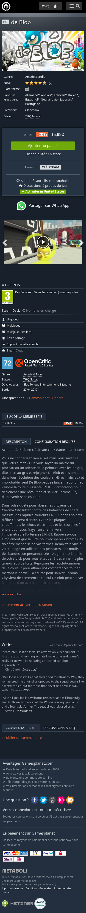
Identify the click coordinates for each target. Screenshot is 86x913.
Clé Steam (32, 110)
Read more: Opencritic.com (66, 645)
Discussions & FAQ (61, 728)
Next (81, 242)
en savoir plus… (12, 594)
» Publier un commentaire (22, 737)
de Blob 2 (9, 423)
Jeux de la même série (24, 416)
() (45, 6)
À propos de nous (12, 888)
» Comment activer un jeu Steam (27, 604)
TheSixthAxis (24, 711)
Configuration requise (55, 441)
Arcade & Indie (35, 77)
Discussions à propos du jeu (43, 185)
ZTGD (26, 690)
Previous (4, 242)
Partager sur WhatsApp (43, 205)
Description (16, 441)
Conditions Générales (38, 888)
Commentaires (21, 728)
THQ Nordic (33, 116)
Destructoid (29, 669)
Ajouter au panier (43, 145)
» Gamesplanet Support (45, 398)
